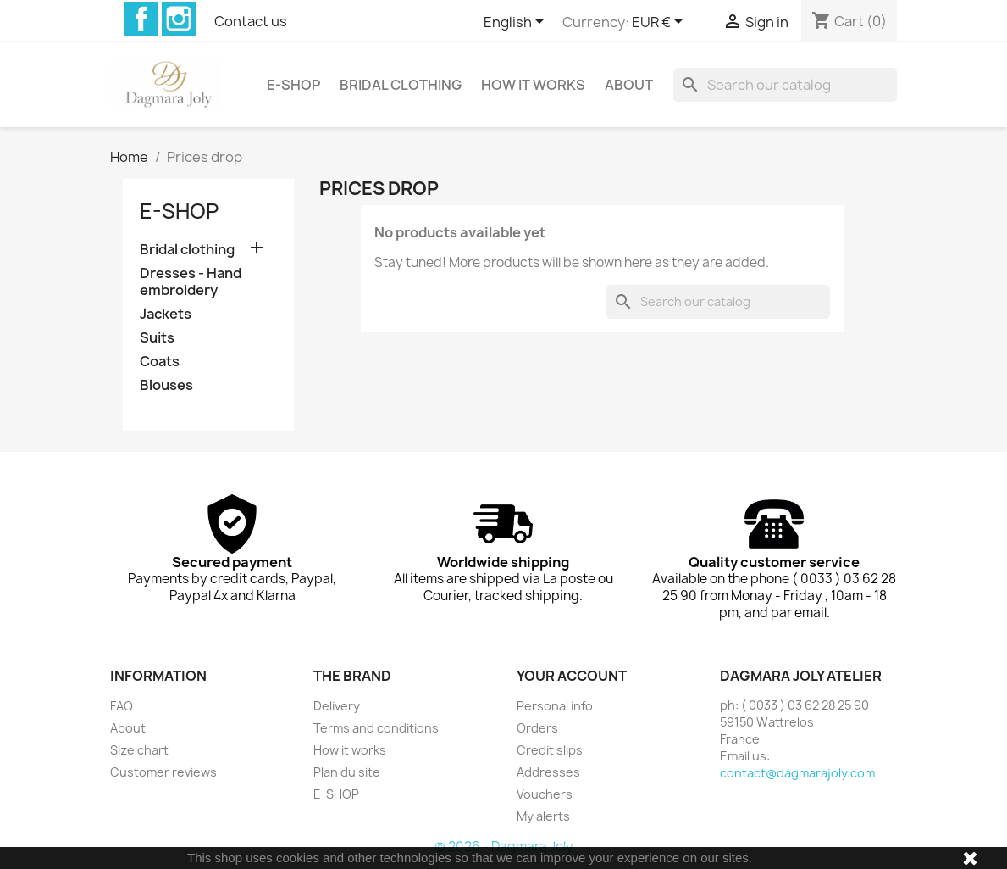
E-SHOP (293, 84)
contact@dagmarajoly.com (797, 773)
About (629, 84)
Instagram (179, 19)
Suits (157, 338)
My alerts (543, 816)
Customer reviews (163, 772)
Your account (572, 675)
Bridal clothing (401, 84)
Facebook (141, 19)
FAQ (121, 706)
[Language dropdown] (517, 23)
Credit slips (550, 750)
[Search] (785, 85)
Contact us (250, 21)
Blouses (166, 385)
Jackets (165, 314)
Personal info (555, 706)
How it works (533, 84)
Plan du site (346, 772)
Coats (160, 361)
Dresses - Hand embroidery (190, 282)
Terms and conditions (376, 728)
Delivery (336, 706)
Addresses (548, 772)
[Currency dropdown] (660, 23)
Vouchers (545, 794)
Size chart (139, 750)
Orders (537, 728)
